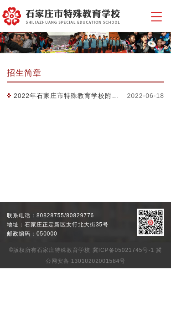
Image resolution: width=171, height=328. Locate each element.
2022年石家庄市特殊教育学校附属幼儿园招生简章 (67, 95)
